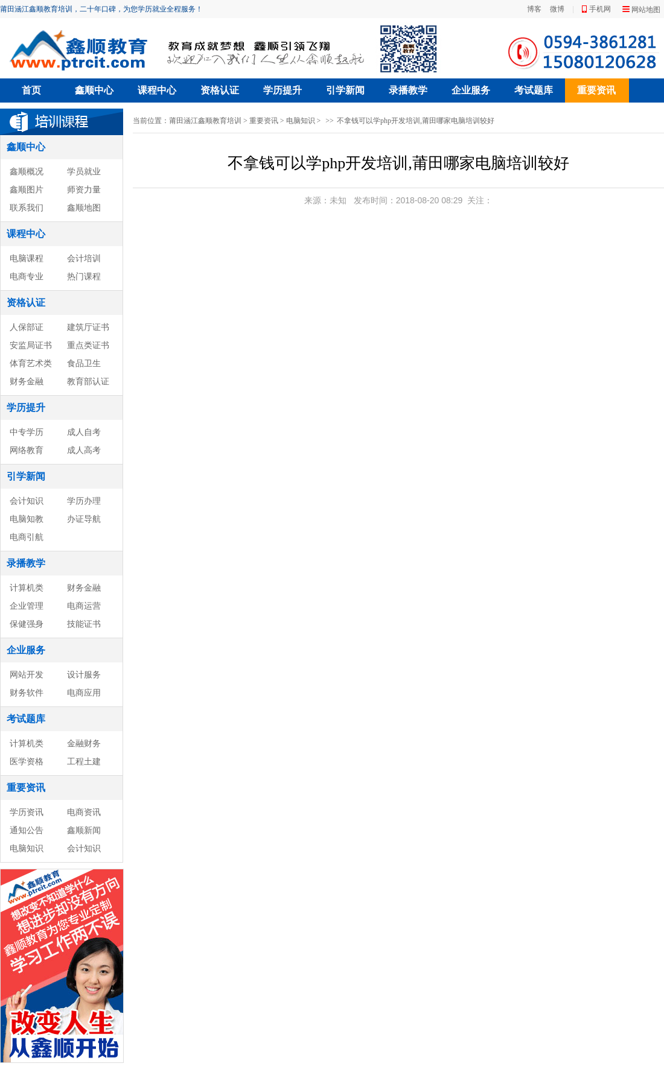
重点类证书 (88, 345)
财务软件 (26, 692)
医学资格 (26, 761)
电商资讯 (84, 812)
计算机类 (26, 587)
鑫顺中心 (94, 90)
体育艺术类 (31, 363)
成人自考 (84, 432)
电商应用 (84, 692)
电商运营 (84, 606)
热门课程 (84, 276)
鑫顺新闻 (84, 830)
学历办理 (84, 501)
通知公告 (26, 830)
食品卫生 (84, 363)
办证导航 (84, 519)
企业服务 (471, 90)
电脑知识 (26, 848)
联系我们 (26, 207)
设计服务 (84, 674)
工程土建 (84, 761)
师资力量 (84, 189)
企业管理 (26, 606)
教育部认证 (88, 381)
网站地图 (645, 9)
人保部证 (26, 327)
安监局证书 (31, 345)
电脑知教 (26, 519)
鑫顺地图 (84, 207)
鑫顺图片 (26, 189)
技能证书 (84, 624)
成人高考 (84, 450)
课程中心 (157, 90)
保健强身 (26, 624)
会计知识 (26, 501)
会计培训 (84, 258)
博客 (534, 9)
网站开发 (26, 674)
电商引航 (26, 537)
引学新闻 (345, 90)
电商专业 (26, 276)
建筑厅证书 (88, 327)
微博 (557, 9)
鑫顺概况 (26, 171)
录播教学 (408, 90)
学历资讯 (26, 812)
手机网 (600, 9)
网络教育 (26, 450)
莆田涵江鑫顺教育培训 (205, 120)
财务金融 (26, 381)
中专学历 (26, 432)
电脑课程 (26, 258)
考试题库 (533, 90)
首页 (31, 90)
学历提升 (282, 90)
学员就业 (84, 171)
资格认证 (219, 90)
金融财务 (84, 743)
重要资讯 (596, 90)
